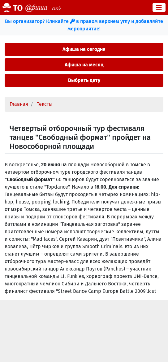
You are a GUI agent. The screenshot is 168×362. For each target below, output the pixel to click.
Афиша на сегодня (84, 49)
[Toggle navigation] (159, 7)
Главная (19, 104)
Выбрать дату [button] (84, 80)
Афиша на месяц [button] (84, 65)
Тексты (45, 104)
